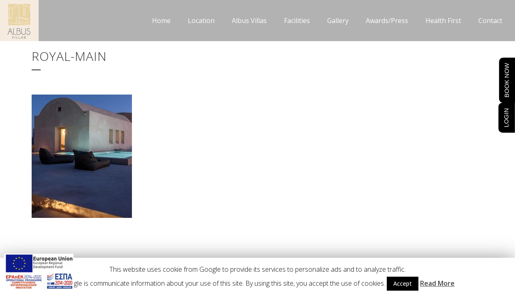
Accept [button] (402, 283)
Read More (437, 283)
